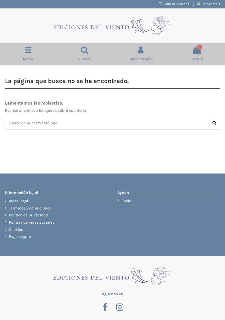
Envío (126, 201)
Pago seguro (20, 236)
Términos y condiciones (30, 208)
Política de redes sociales (31, 222)
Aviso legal (18, 201)
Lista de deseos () (174, 4)
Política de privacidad (28, 215)
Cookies (16, 229)
